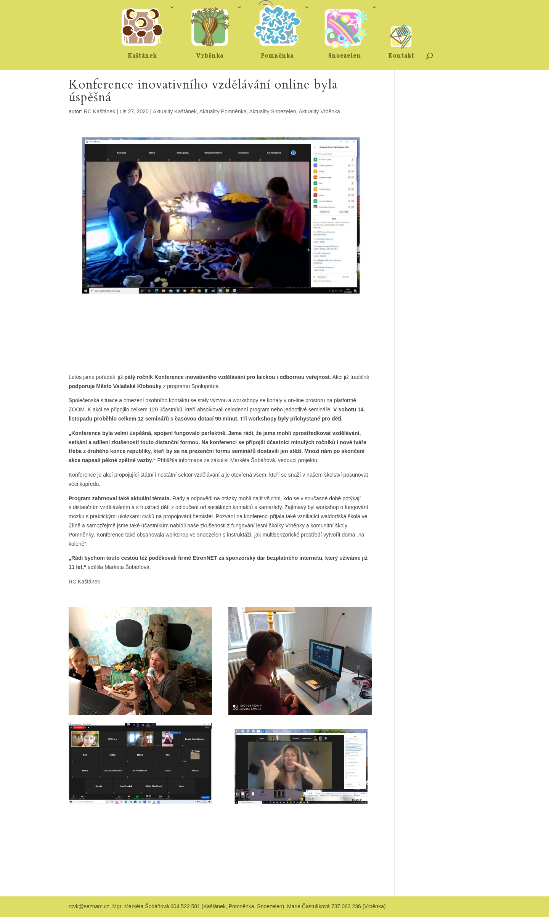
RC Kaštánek (99, 111)
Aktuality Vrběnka (319, 111)
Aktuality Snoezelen (272, 111)
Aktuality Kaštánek (175, 111)
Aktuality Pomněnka (223, 111)
